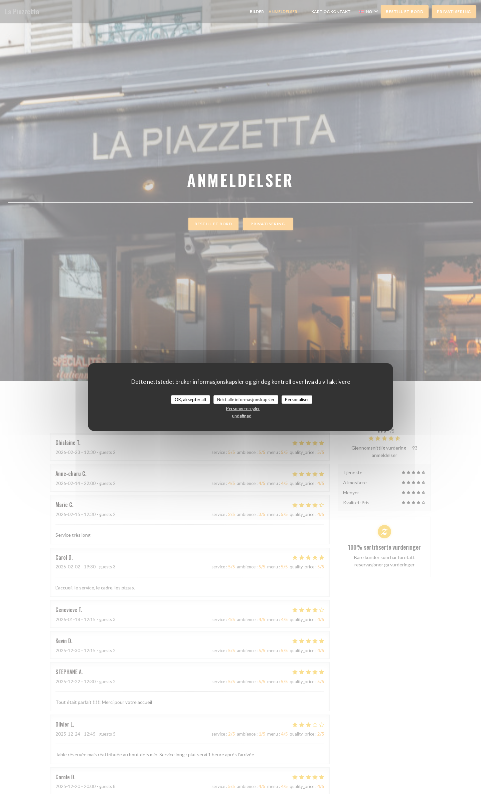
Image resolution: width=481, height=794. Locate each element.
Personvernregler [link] (243, 408)
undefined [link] (242, 416)
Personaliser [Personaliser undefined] (297, 399)
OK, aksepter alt (190, 399)
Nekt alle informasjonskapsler (246, 399)
